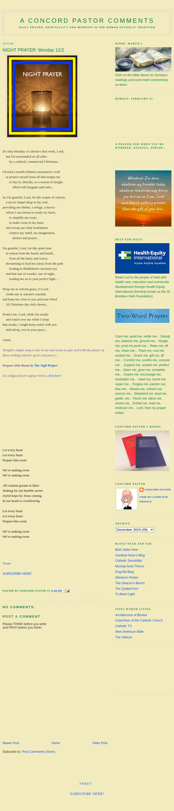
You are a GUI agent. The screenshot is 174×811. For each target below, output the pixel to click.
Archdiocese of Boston (131, 615)
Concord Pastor (158, 489)
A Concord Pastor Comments (87, 20)
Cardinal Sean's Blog (130, 555)
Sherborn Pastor (126, 577)
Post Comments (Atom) (38, 752)
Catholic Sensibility (128, 560)
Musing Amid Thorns (129, 566)
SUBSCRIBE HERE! (17, 573)
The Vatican (123, 637)
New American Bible (129, 631)
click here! (55, 376)
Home (55, 743)
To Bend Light (125, 594)
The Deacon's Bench (130, 583)
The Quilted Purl (126, 589)
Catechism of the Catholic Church (139, 620)
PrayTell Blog (124, 572)
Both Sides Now (126, 549)
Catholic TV (123, 626)
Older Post (99, 743)
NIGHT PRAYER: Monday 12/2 (33, 50)
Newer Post (11, 743)
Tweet (7, 563)
